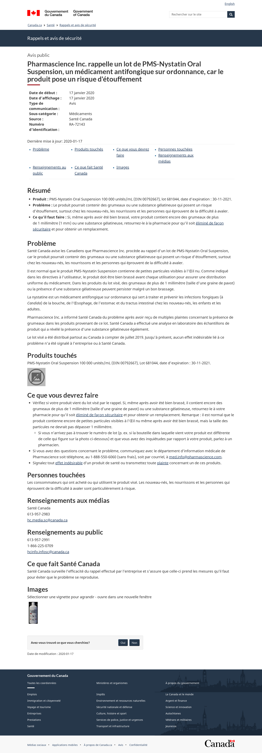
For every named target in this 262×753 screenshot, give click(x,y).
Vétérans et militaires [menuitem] (179, 720)
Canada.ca (35, 25)
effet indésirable (69, 462)
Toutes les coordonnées (41, 683)
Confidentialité (138, 745)
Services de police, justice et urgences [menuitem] (119, 720)
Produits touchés (89, 149)
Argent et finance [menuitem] (176, 700)
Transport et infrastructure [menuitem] (112, 726)
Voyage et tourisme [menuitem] (39, 707)
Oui (123, 642)
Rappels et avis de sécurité (77, 25)
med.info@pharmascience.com (195, 456)
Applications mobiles (65, 745)
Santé (51, 25)
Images (122, 167)
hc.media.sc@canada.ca (47, 520)
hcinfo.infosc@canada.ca (48, 551)
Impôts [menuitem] (100, 694)
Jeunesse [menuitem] (171, 726)
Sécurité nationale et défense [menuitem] (114, 707)
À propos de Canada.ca (98, 745)
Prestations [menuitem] (34, 720)
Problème (41, 149)
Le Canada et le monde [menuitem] (180, 694)
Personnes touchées (175, 149)
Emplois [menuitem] (32, 694)
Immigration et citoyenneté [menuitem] (44, 700)
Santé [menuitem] (30, 726)
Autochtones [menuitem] (173, 713)
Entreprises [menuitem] (34, 713)
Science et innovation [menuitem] (179, 707)
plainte (162, 462)
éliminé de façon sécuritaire (99, 414)
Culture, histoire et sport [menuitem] (111, 713)
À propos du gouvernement (182, 683)
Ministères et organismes (112, 683)
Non (134, 642)
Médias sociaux (36, 745)
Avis (120, 745)
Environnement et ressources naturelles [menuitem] (120, 700)
